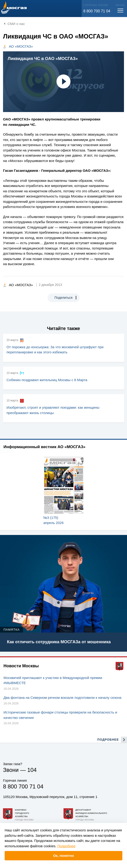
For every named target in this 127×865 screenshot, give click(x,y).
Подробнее (66, 846)
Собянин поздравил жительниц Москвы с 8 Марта (47, 380)
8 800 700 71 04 (96, 11)
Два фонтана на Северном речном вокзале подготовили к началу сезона (62, 698)
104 (32, 770)
